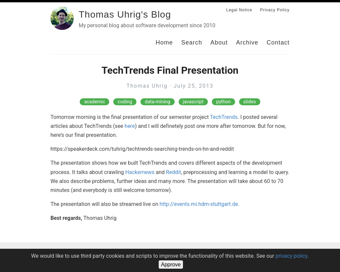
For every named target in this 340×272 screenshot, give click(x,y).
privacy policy (291, 256)
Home (164, 42)
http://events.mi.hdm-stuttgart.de (198, 204)
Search (191, 42)
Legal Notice (239, 10)
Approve (171, 264)
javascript (193, 102)
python (223, 102)
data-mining (157, 102)
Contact (278, 42)
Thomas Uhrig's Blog (125, 14)
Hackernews (139, 172)
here (130, 126)
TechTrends (223, 117)
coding (125, 102)
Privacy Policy (275, 10)
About (219, 42)
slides (249, 102)
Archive (247, 42)
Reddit (173, 172)
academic (94, 102)
